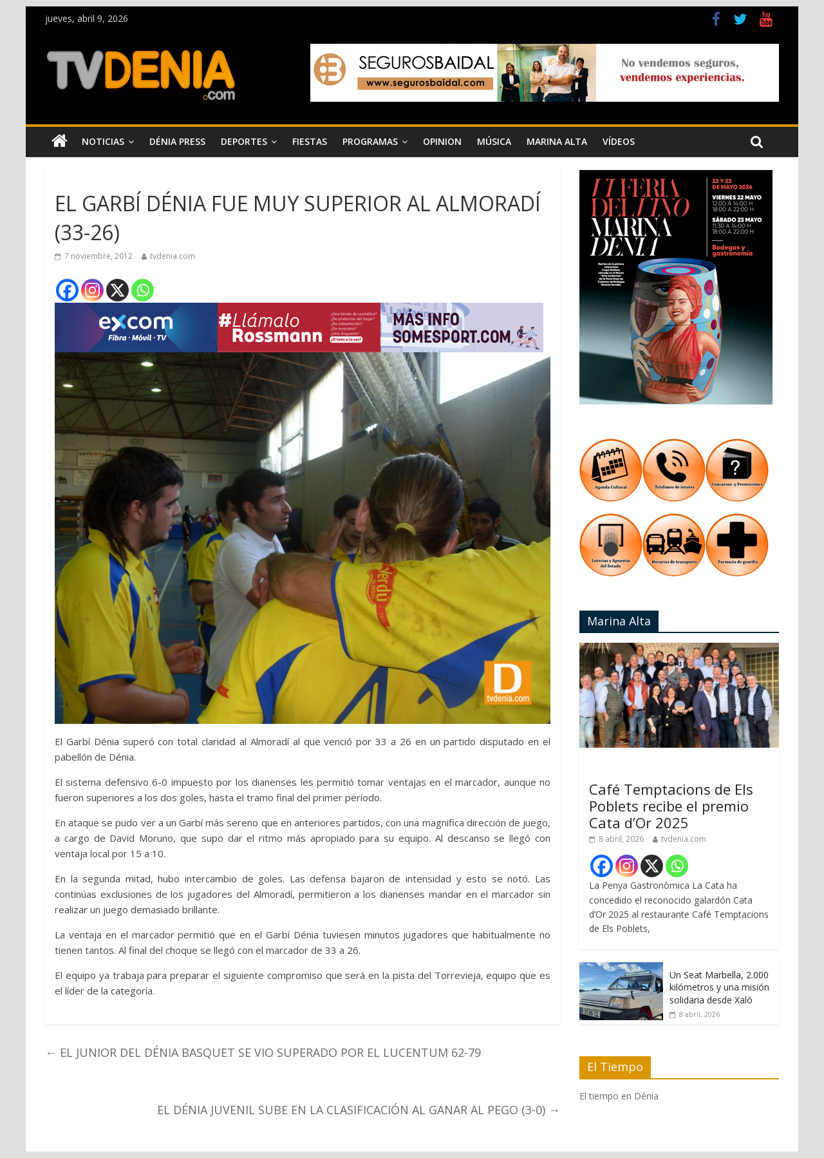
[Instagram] (92, 290)
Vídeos (619, 141)
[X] (117, 290)
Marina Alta (557, 141)
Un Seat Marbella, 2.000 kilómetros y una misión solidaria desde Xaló (719, 987)
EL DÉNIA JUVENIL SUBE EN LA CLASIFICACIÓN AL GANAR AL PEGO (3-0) (358, 1109)
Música (494, 141)
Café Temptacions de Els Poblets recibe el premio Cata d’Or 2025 (671, 806)
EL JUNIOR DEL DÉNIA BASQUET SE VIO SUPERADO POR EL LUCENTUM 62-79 (263, 1052)
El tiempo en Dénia (619, 1096)
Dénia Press (177, 141)
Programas (370, 141)
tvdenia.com (172, 256)
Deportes (244, 141)
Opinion (442, 141)
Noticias (103, 141)
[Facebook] (67, 290)
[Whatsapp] (142, 290)
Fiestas (309, 141)
